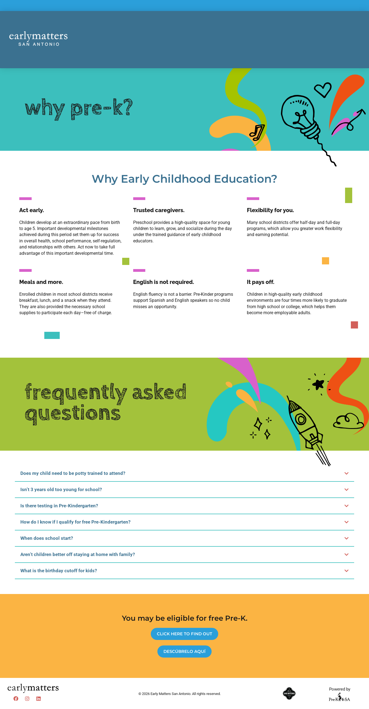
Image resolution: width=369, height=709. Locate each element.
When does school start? (46, 538)
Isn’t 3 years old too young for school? (61, 489)
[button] (184, 474)
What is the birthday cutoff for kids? (58, 570)
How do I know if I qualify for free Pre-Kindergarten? (75, 522)
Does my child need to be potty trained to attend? (72, 473)
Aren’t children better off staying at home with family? (77, 554)
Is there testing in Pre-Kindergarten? (59, 505)
